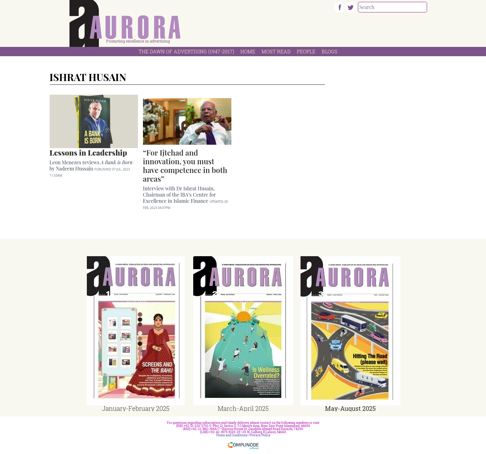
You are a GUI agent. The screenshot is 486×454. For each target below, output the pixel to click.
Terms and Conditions (231, 435)
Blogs (329, 51)
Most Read (276, 51)
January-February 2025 (135, 408)
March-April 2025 (243, 408)
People (306, 51)
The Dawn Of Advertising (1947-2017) (186, 51)
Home (247, 51)
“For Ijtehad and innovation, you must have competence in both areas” (185, 166)
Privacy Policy (260, 435)
